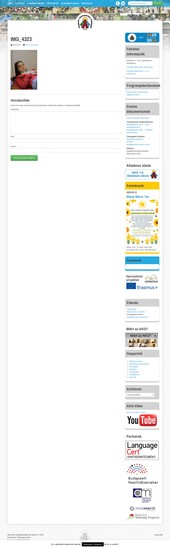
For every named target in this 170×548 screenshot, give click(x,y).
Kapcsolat (87, 3)
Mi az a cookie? (111, 544)
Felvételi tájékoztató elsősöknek (140, 67)
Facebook (118, 3)
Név (13, 136)
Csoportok (52, 3)
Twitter (123, 3)
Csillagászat (134, 374)
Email (13, 146)
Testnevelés (134, 372)
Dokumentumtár (35, 3)
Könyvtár (133, 377)
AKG (10, 3)
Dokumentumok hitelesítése (138, 118)
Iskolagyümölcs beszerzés (137, 317)
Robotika (133, 369)
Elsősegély (133, 367)
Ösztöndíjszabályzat (135, 139)
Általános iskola (70, 3)
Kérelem (130, 142)
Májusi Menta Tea (138, 196)
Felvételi (20, 3)
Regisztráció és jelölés (136, 312)
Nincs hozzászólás (32, 45)
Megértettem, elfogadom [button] (92, 544)
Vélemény (15, 109)
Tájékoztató (131, 309)
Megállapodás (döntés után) (138, 144)
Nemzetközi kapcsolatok (139, 364)
